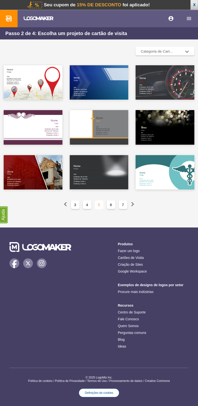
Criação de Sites (130, 264)
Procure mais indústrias (135, 292)
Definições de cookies (99, 393)
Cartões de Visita (131, 258)
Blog (121, 339)
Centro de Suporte (132, 312)
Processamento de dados (125, 381)
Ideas (122, 346)
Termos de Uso (97, 381)
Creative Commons (157, 381)
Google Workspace (132, 271)
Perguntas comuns (132, 333)
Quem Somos (128, 326)
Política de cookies (40, 381)
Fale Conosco (128, 319)
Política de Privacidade (70, 381)
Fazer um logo (128, 251)
